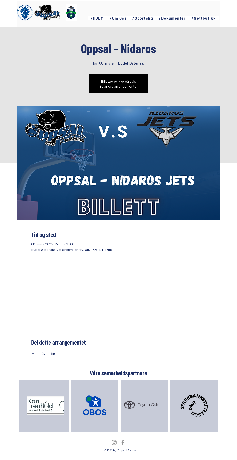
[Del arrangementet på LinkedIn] (53, 353)
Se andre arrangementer (118, 86)
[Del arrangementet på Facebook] (33, 353)
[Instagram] (114, 442)
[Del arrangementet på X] (43, 353)
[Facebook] (123, 442)
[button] (118, 18)
